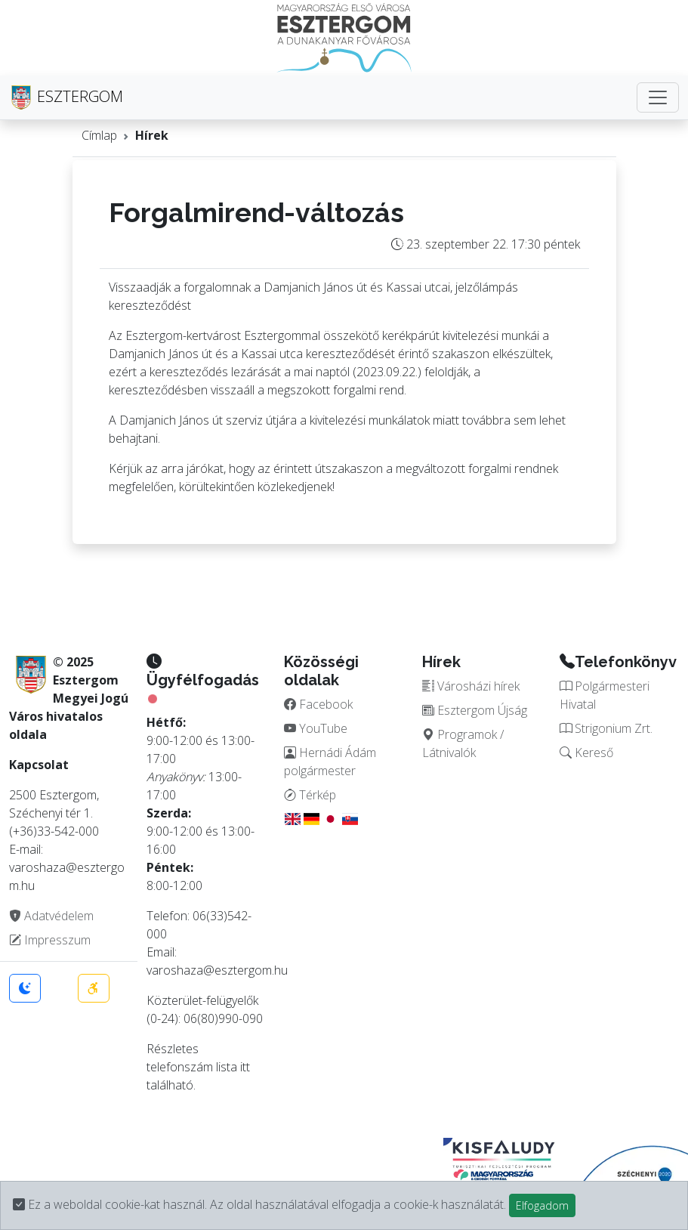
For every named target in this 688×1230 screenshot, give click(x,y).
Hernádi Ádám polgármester (330, 761)
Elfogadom (542, 1205)
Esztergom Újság (474, 710)
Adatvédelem (51, 915)
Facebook (318, 704)
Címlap (99, 135)
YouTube (315, 728)
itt (245, 1066)
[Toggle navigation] (658, 97)
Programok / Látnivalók (463, 743)
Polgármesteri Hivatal (604, 695)
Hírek (151, 135)
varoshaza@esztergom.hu (217, 970)
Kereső (586, 752)
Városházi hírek (471, 686)
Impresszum (50, 940)
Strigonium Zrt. (606, 728)
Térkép (310, 795)
